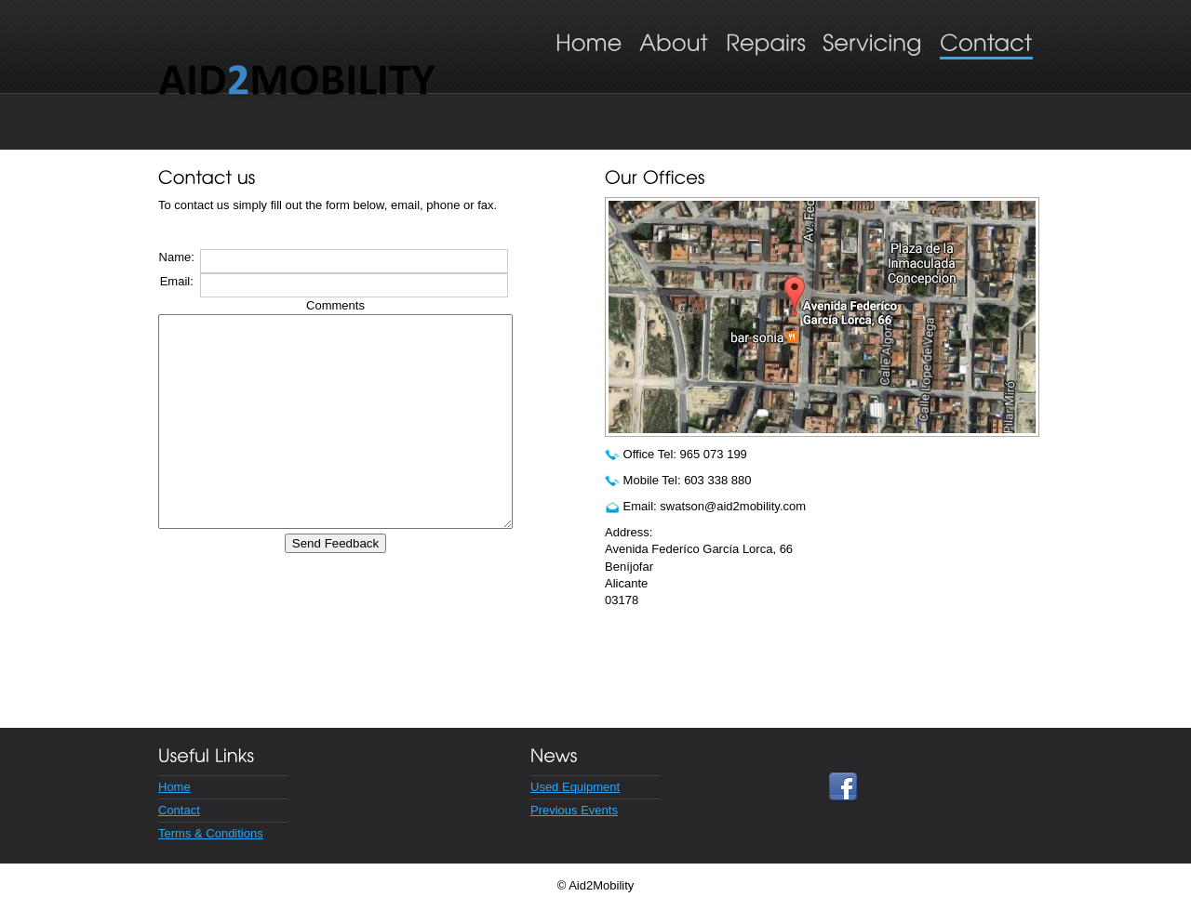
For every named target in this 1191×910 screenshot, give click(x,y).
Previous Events (574, 810)
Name (177, 257)
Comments (357, 305)
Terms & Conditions (210, 833)
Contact (179, 810)
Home (174, 787)
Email (177, 281)
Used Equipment (575, 787)
